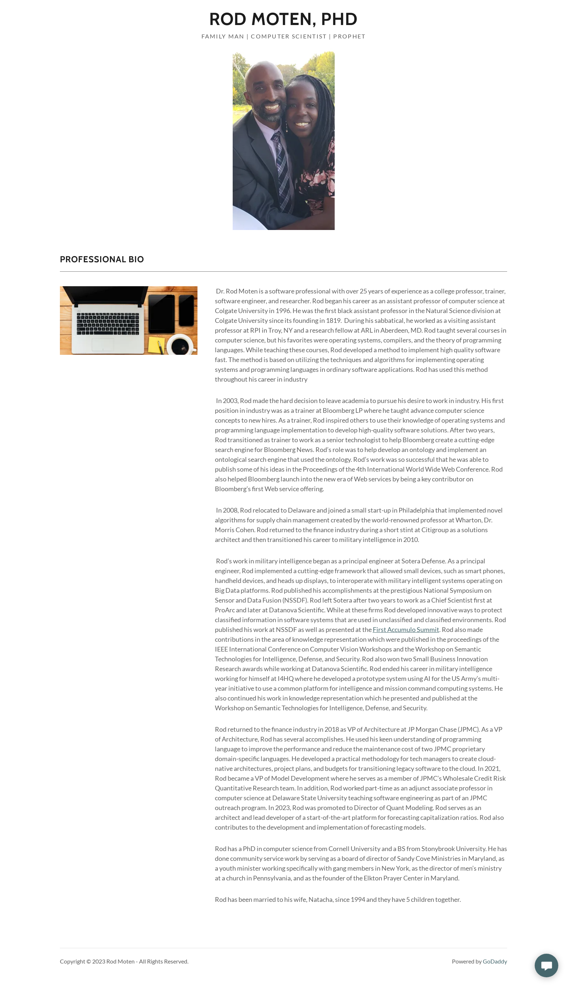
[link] (283, 22)
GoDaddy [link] (495, 961)
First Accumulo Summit (406, 629)
